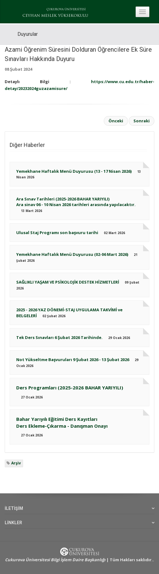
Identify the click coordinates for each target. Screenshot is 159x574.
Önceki (115, 121)
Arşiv (16, 463)
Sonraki (141, 121)
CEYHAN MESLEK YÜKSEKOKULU (55, 16)
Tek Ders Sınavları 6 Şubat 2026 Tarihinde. (59, 337)
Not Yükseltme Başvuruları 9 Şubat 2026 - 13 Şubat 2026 (72, 359)
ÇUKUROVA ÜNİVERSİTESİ (66, 9)
